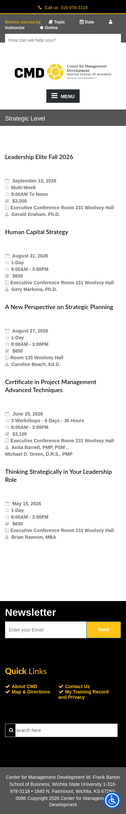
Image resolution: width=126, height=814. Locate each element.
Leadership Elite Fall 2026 (39, 156)
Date (87, 22)
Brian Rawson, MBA (33, 537)
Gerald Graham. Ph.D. (35, 214)
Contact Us (77, 686)
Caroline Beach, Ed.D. (35, 364)
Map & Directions (31, 691)
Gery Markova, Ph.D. (34, 289)
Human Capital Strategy (36, 231)
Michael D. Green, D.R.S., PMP (39, 454)
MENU (63, 95)
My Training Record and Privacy (83, 694)
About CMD (24, 686)
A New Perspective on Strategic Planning (59, 306)
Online (49, 27)
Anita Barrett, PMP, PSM (38, 447)
